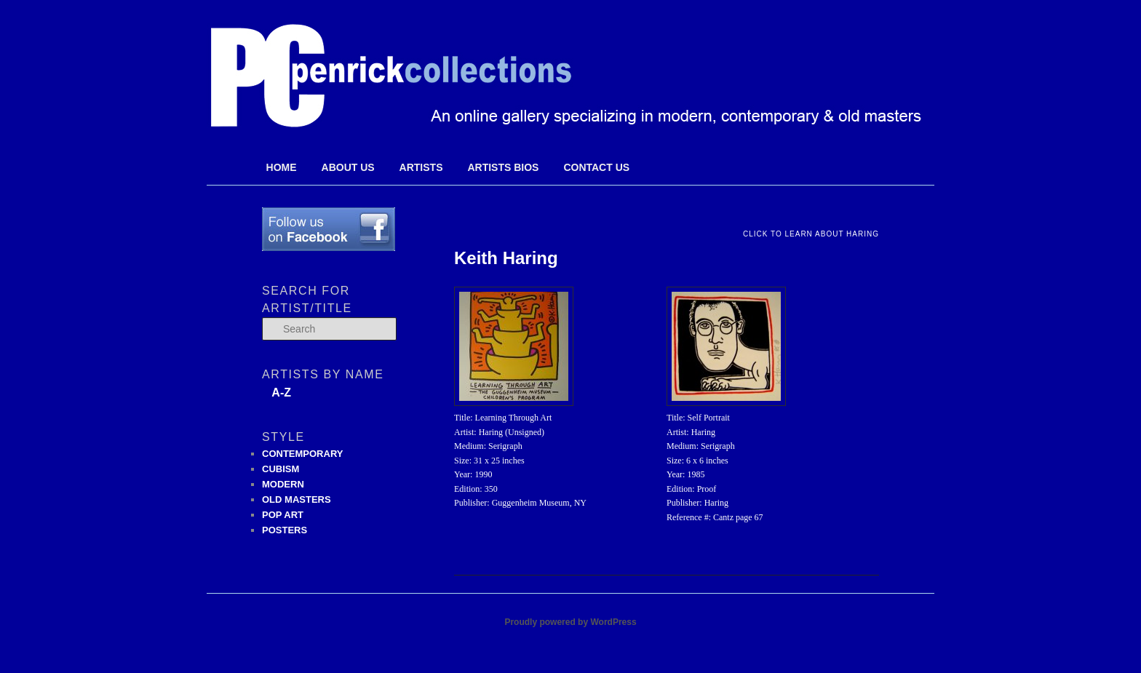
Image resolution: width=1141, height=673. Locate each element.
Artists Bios (502, 167)
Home (281, 167)
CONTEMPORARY (302, 453)
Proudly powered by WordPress (570, 622)
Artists (421, 167)
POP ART (282, 514)
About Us (348, 167)
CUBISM (280, 468)
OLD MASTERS (296, 499)
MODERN (283, 484)
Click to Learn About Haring (811, 234)
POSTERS (284, 530)
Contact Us (596, 167)
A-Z (281, 392)
